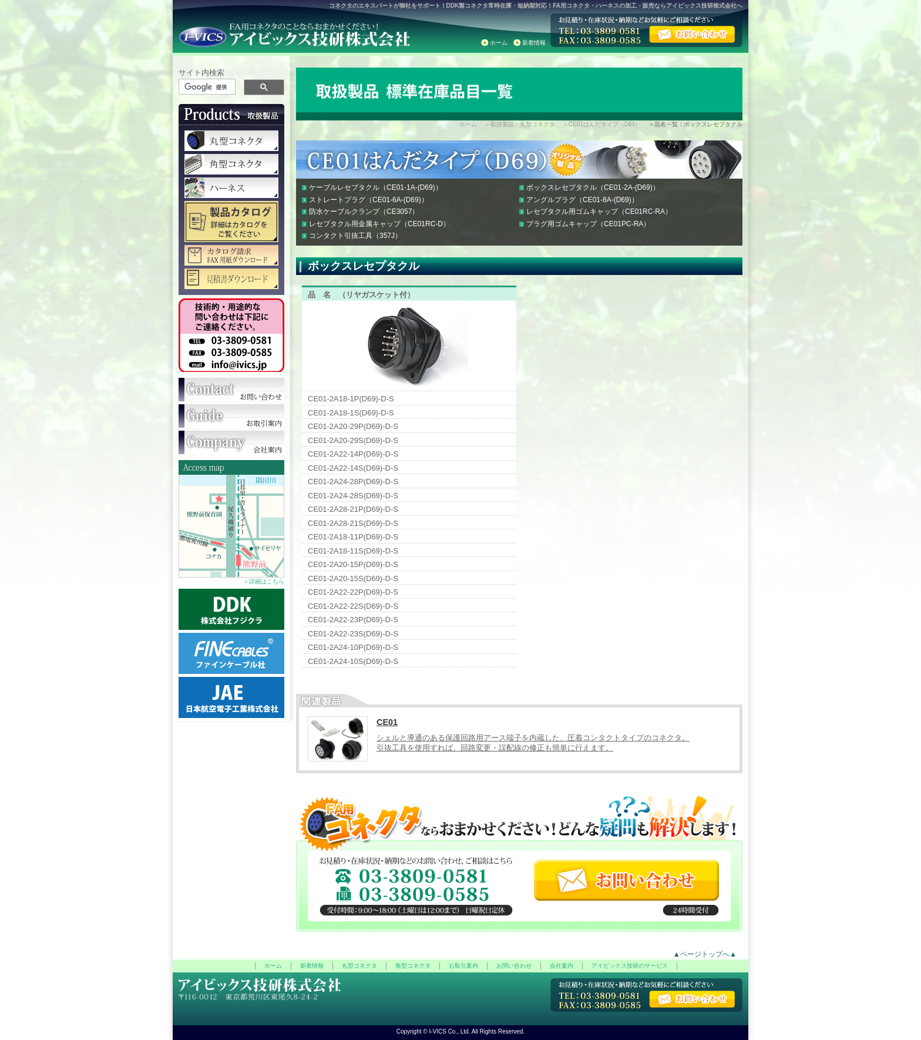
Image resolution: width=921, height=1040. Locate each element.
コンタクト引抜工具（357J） (355, 236)
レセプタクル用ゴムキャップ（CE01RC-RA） (599, 211)
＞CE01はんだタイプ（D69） (602, 124)
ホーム (498, 42)
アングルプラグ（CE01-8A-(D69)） (582, 200)
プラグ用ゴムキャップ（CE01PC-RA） (588, 224)
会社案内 (561, 965)
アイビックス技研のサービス (629, 965)
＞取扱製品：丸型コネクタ (520, 124)
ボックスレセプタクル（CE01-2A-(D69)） (593, 187)
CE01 (387, 722)
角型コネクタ (413, 965)
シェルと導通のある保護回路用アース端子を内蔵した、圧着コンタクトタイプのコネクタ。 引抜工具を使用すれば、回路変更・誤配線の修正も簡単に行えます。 (533, 742)
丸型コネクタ (359, 965)
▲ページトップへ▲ (705, 954)
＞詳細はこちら (263, 581)
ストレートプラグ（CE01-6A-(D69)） (368, 200)
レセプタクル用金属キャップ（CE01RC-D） (379, 224)
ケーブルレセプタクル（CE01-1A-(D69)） (375, 187)
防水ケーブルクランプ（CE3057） (364, 211)
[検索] (207, 87)
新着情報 (534, 42)
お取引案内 (463, 965)
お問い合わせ (514, 965)
